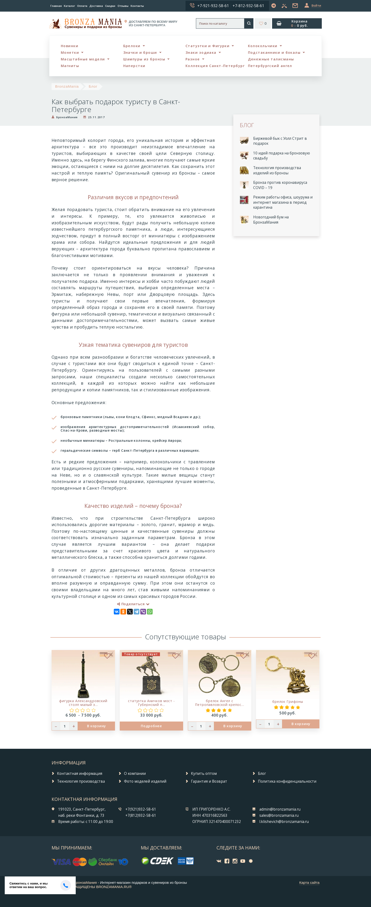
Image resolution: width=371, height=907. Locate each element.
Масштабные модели (83, 59)
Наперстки (134, 65)
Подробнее (151, 726)
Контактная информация (79, 773)
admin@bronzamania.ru (279, 809)
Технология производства (81, 781)
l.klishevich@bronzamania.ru (284, 821)
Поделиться (133, 604)
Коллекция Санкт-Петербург (215, 65)
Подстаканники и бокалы (274, 52)
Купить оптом (204, 773)
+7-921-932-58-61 (213, 5)
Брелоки (132, 46)
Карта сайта (309, 882)
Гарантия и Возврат (209, 781)
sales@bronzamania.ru (279, 815)
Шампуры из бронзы (144, 59)
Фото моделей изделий (145, 781)
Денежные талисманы (271, 59)
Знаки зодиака (201, 52)
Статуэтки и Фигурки (208, 46)
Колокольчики (263, 46)
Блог (93, 86)
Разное (193, 59)
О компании (135, 773)
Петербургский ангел (270, 65)
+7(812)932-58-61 (140, 815)
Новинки (69, 46)
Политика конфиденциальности (287, 781)
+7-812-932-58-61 (248, 5)
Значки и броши (140, 52)
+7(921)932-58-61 (140, 809)
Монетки (70, 52)
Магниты (70, 65)
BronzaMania (67, 86)
